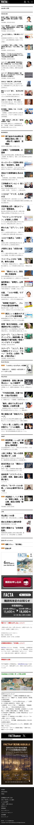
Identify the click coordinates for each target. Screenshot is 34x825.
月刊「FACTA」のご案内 (7, 799)
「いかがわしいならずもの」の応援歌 (15, 365)
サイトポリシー (5, 810)
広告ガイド (4, 806)
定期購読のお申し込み (7, 797)
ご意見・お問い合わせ (7, 804)
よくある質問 (4, 802)
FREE (2, 794)
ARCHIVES (4, 791)
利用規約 (3, 808)
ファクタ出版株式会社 (9, 820)
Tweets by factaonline (7, 739)
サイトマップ (4, 816)
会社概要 (3, 814)
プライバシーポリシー (7, 812)
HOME (3, 789)
